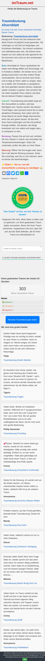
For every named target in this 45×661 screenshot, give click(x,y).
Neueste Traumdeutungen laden (22, 320)
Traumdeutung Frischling (14, 433)
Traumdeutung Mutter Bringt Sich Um (20, 583)
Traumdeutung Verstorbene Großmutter (21, 470)
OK (25, 659)
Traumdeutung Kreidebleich (15, 647)
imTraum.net (22, 3)
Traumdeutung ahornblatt (26, 36)
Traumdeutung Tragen (13, 397)
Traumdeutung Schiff (12, 620)
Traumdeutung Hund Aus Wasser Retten (21, 501)
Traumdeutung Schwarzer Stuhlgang (20, 546)
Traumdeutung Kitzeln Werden (17, 360)
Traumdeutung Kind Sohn (15, 525)
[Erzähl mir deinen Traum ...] (22, 248)
